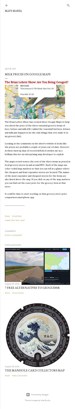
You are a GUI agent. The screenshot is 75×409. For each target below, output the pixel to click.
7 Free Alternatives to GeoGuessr (32, 288)
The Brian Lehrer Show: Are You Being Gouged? (36, 82)
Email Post (17, 216)
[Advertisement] (37, 39)
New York (15, 220)
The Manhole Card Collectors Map (35, 370)
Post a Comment (13, 235)
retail (22, 220)
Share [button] (7, 216)
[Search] (68, 5)
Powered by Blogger (37, 394)
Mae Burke (45, 400)
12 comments (18, 293)
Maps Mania (13, 11)
